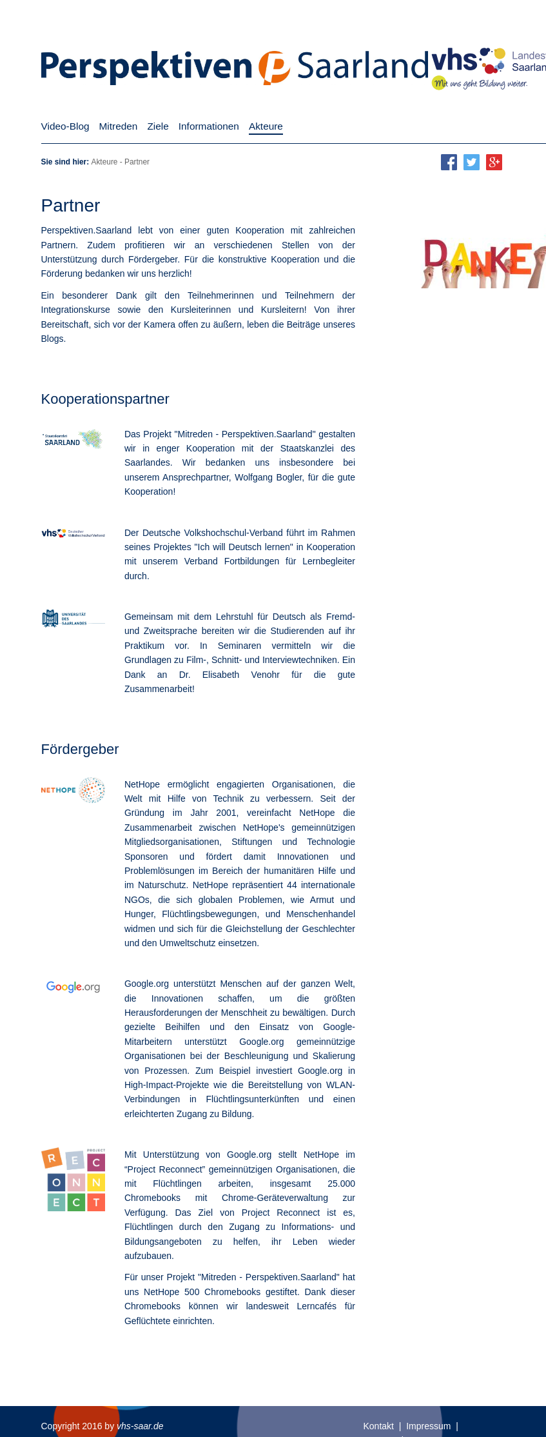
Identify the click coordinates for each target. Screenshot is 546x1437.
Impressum (428, 1426)
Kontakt (379, 1426)
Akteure (104, 161)
